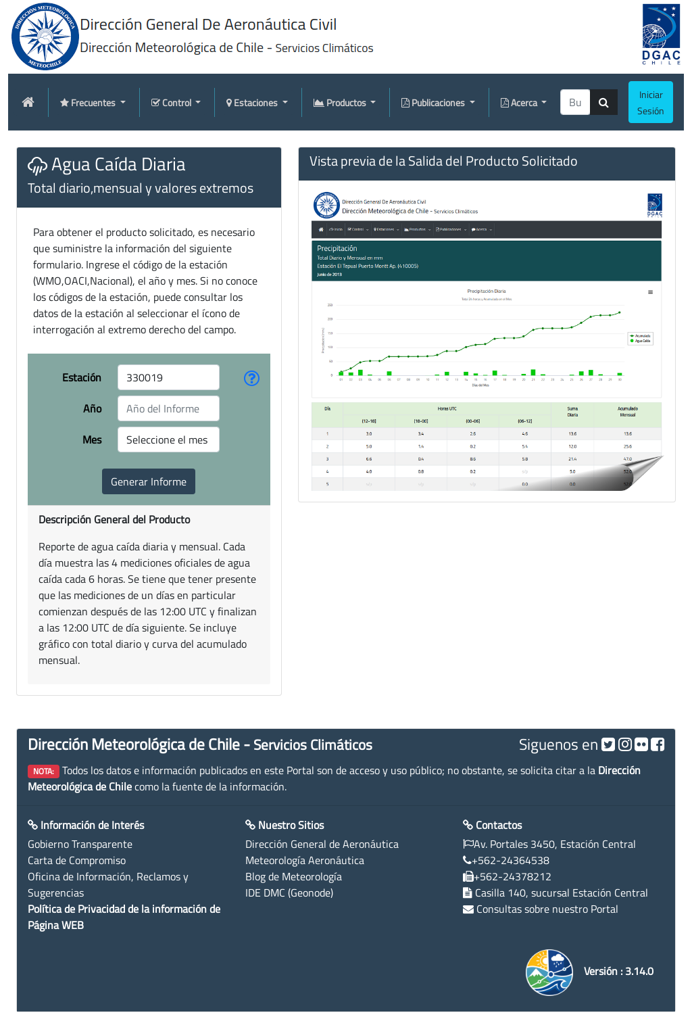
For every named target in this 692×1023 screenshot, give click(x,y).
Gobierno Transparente (80, 844)
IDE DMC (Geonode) (289, 892)
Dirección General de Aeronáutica (322, 844)
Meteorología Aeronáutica (304, 860)
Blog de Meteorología (293, 876)
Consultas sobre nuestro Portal (547, 909)
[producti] (575, 102)
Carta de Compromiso (77, 860)
